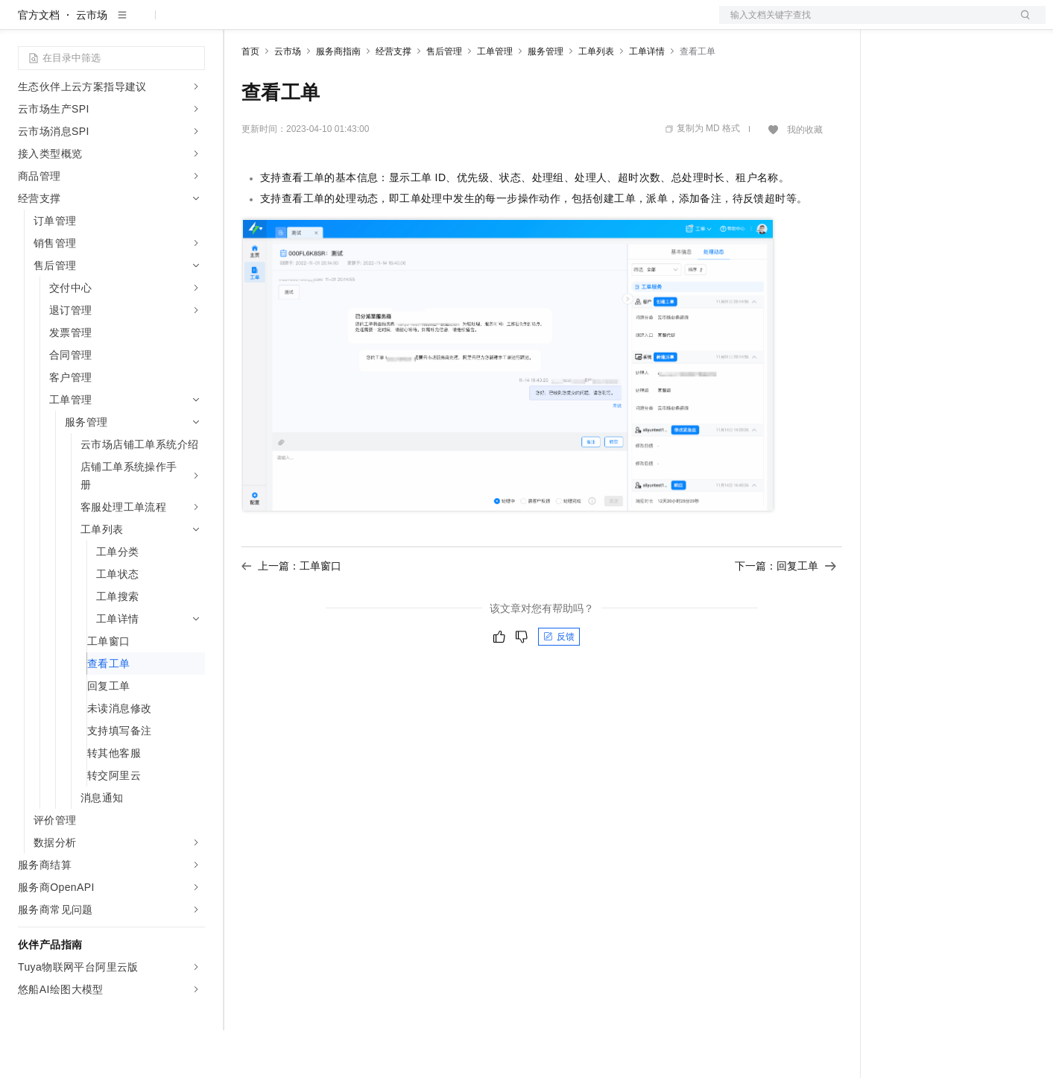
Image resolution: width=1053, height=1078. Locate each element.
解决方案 (240, 24)
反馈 (559, 684)
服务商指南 (338, 99)
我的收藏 (805, 177)
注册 (966, 24)
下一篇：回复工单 (785, 614)
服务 (439, 24)
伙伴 (403, 24)
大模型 (152, 24)
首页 (250, 99)
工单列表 (596, 99)
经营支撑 (393, 99)
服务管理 (545, 99)
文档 (864, 24)
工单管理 (495, 99)
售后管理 (444, 99)
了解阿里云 (491, 24)
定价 (322, 24)
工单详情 (647, 99)
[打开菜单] (24, 24)
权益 (286, 24)
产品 (193, 24)
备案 (895, 24)
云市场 (363, 24)
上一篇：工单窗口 (291, 614)
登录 (1021, 24)
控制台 (930, 24)
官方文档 (39, 63)
